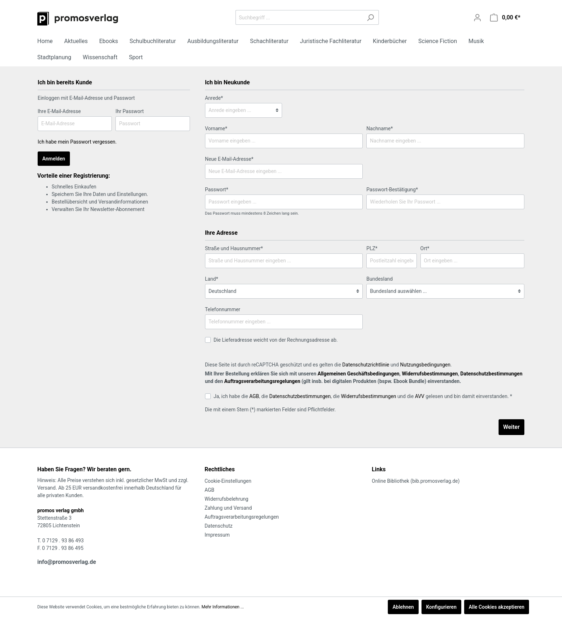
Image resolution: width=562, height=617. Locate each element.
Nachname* (379, 128)
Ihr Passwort (129, 111)
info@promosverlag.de (66, 561)
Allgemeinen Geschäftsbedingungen (358, 374)
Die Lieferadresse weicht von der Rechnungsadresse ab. (276, 340)
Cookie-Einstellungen (228, 481)
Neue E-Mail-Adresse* (229, 159)
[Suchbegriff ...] (298, 17)
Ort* (424, 248)
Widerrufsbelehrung (226, 499)
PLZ (371, 248)
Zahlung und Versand (228, 508)
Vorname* (216, 128)
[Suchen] (370, 17)
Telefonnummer (222, 309)
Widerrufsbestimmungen (430, 374)
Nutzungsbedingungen (425, 365)
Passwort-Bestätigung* (392, 189)
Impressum (217, 535)
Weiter (511, 427)
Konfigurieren (441, 607)
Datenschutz (219, 526)
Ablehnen (403, 607)
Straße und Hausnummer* (234, 248)
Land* (211, 279)
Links (379, 469)
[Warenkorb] (505, 17)
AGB (254, 396)
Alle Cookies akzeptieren (496, 607)
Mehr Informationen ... (222, 606)
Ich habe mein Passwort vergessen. (77, 142)
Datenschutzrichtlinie (365, 365)
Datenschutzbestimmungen (491, 374)
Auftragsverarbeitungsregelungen (262, 381)
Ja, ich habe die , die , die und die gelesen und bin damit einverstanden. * (363, 396)
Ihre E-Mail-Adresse (59, 111)
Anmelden (53, 159)
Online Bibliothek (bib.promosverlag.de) (415, 481)
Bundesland (379, 279)
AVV (419, 396)
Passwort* (216, 189)
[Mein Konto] (477, 17)
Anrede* (214, 98)
